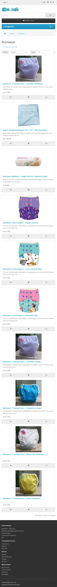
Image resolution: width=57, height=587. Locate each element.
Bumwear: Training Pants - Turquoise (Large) (22, 408)
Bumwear (22, 34)
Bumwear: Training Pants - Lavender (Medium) (23, 84)
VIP (3, 538)
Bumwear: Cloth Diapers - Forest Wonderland (22, 269)
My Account (5, 567)
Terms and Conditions (9, 535)
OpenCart (13, 582)
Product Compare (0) (10, 47)
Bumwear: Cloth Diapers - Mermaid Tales (20, 315)
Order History (6, 570)
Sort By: (5, 52)
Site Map (4, 548)
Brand (12, 34)
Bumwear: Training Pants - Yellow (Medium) (21, 498)
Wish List (4, 572)
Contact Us (5, 544)
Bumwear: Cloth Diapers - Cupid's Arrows (20, 223)
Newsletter (5, 574)
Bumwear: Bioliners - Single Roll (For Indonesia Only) (25, 176)
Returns (4, 546)
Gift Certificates (7, 557)
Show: (33, 52)
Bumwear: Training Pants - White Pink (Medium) (23, 454)
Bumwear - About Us (8, 529)
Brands (4, 555)
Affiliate (4, 559)
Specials (4, 561)
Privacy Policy (6, 533)
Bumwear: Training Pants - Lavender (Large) (22, 361)
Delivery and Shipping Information (13, 531)
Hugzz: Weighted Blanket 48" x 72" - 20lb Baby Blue (25, 130)
